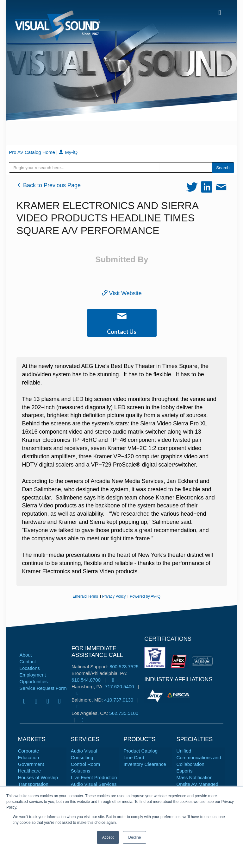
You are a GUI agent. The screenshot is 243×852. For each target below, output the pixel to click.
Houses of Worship (38, 777)
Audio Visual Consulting (84, 754)
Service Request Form (43, 688)
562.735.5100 (123, 713)
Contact (28, 661)
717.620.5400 (119, 686)
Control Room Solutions (85, 767)
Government (31, 764)
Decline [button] (134, 837)
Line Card (134, 757)
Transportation (33, 784)
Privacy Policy (114, 596)
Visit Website (122, 293)
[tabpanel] (155, 695)
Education (28, 757)
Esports (185, 770)
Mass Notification (195, 777)
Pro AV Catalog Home (32, 152)
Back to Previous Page (48, 185)
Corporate (28, 750)
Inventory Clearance (145, 764)
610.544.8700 (86, 680)
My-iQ (68, 152)
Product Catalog (141, 750)
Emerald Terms (85, 596)
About (26, 655)
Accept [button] (108, 837)
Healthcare (29, 770)
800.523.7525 (124, 666)
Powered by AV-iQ (145, 596)
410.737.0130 (118, 700)
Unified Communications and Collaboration (199, 757)
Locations (30, 668)
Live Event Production (94, 777)
